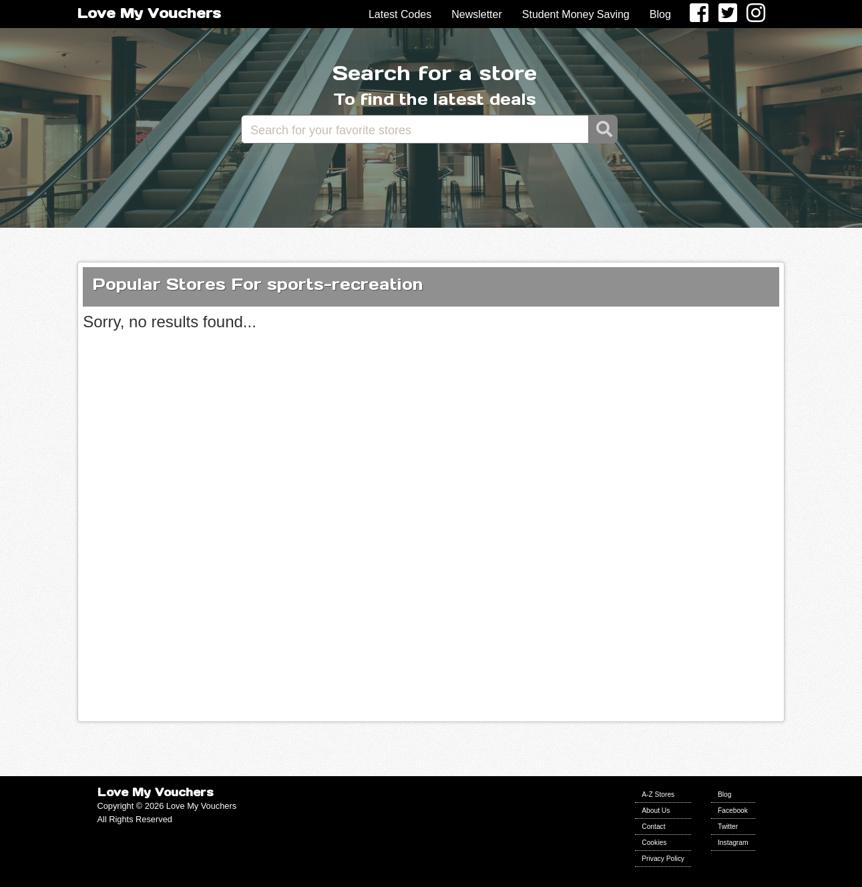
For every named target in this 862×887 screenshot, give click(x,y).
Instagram (733, 842)
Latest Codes (400, 14)
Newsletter (476, 14)
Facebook (733, 810)
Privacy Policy (663, 858)
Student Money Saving (576, 14)
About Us (656, 810)
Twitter (728, 826)
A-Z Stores (658, 794)
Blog (660, 14)
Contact (653, 826)
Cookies (654, 842)
